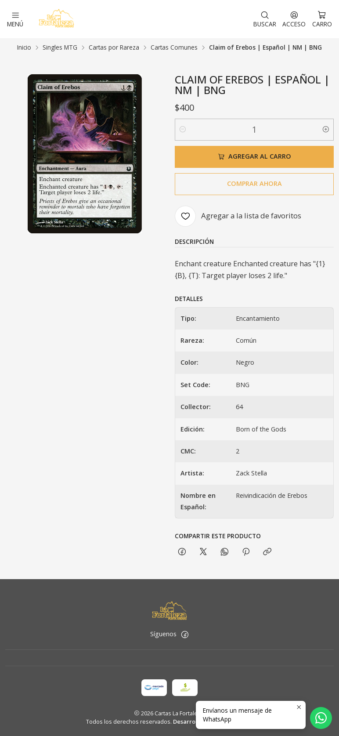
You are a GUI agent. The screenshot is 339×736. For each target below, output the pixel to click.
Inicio (24, 47)
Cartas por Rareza (114, 47)
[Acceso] (294, 19)
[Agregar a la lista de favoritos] (238, 215)
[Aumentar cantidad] (325, 129)
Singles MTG (60, 47)
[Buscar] (265, 19)
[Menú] (15, 19)
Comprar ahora (254, 183)
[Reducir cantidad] (182, 129)
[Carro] (322, 19)
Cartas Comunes (174, 47)
